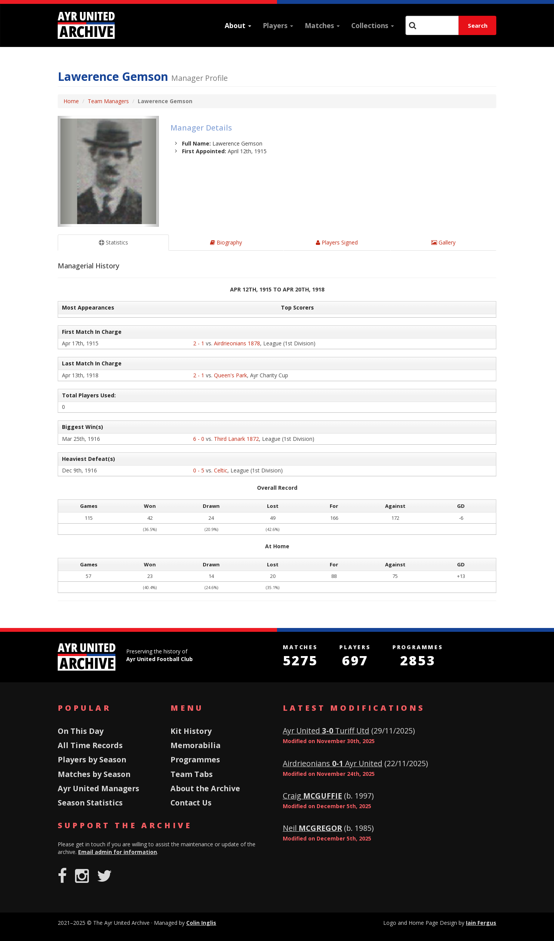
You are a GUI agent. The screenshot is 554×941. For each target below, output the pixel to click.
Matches (322, 25)
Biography (226, 242)
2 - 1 (198, 343)
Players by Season (92, 759)
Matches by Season (94, 774)
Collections (372, 25)
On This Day (80, 731)
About (238, 25)
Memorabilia (195, 745)
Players (278, 25)
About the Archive (205, 788)
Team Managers (108, 101)
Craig (312, 795)
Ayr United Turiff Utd (326, 730)
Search (477, 25)
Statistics (113, 242)
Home (71, 101)
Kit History (191, 731)
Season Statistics (90, 802)
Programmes (195, 759)
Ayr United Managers (98, 788)
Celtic (220, 470)
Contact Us (191, 802)
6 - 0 (198, 438)
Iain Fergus (481, 922)
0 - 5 (198, 470)
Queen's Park (230, 375)
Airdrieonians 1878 (237, 343)
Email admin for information (117, 852)
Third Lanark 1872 (236, 438)
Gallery (443, 242)
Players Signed (337, 242)
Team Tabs (191, 774)
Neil (312, 828)
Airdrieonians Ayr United (332, 763)
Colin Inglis (201, 922)
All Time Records (90, 745)
